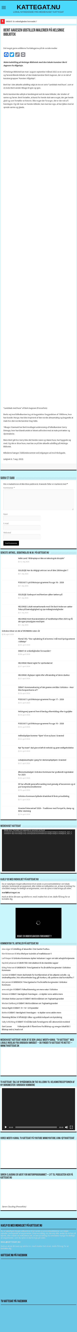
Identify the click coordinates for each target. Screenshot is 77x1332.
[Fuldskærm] (71, 1127)
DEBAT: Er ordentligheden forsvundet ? (21, 21)
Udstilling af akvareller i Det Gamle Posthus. (31, 949)
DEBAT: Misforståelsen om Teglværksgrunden (44, 999)
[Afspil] (5, 1127)
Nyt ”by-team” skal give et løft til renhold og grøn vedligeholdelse (46, 748)
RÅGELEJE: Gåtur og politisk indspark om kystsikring (40, 1017)
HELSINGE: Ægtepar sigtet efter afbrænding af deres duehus (44, 675)
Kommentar (9, 488)
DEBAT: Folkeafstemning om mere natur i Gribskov (36, 989)
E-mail (6, 523)
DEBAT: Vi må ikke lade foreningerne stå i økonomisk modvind (44, 1022)
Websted (7, 533)
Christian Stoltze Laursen (12, 999)
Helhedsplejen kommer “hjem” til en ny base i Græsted (41, 736)
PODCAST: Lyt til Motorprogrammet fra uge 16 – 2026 (41, 723)
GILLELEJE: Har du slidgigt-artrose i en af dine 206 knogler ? (43, 570)
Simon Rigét (7, 1008)
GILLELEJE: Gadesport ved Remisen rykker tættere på (40, 594)
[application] (38, 850)
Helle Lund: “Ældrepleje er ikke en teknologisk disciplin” (41, 558)
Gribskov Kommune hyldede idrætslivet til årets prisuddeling (43, 796)
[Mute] (66, 1127)
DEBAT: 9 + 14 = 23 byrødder (26, 1008)
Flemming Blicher (9, 1017)
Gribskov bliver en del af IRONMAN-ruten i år (21, 631)
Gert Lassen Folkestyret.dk (15, 1026)
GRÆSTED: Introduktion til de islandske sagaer (38, 963)
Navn (5, 514)
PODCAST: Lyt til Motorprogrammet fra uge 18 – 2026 (41, 582)
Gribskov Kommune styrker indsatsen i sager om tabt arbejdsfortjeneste (43, 958)
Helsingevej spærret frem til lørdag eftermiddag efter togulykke (45, 711)
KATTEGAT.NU (38, 7)
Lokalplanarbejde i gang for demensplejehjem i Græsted (42, 760)
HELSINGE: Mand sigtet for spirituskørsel (35, 663)
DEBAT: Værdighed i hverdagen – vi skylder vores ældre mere (37, 994)
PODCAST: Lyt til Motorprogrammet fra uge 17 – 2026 (41, 699)
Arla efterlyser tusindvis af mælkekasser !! (34, 954)
